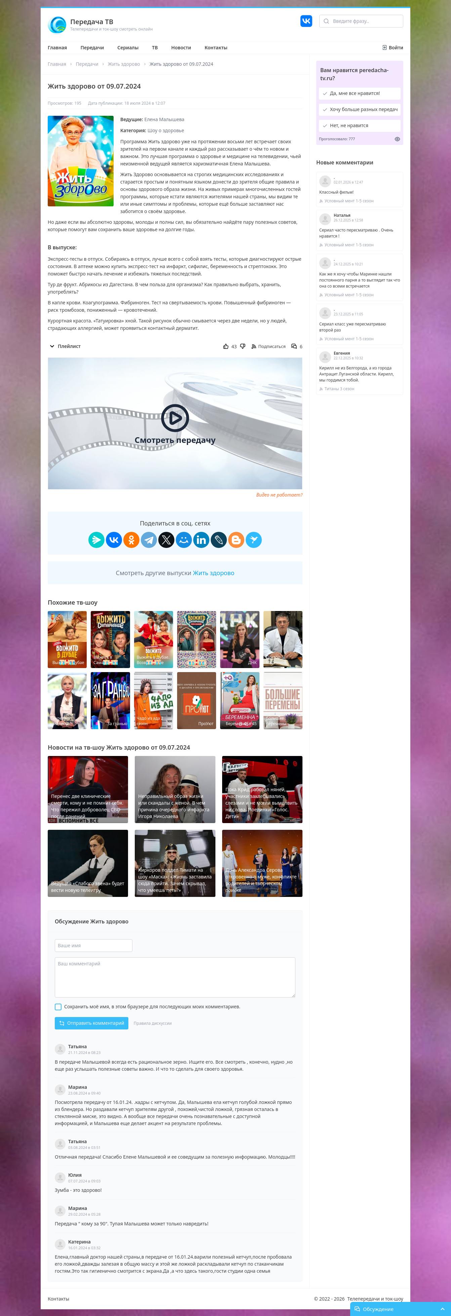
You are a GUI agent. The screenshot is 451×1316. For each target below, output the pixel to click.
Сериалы (127, 47)
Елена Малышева (164, 119)
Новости (181, 47)
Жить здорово (124, 64)
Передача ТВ (91, 21)
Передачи (92, 47)
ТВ (155, 47)
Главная (57, 47)
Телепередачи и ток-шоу (375, 1299)
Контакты (216, 47)
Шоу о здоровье (166, 130)
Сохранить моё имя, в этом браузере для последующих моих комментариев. (152, 1006)
